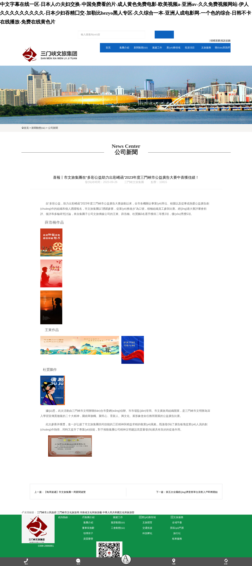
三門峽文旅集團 (134, 182)
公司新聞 (53, 128)
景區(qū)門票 (165, 528)
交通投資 (139, 528)
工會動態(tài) (113, 528)
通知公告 (135, 57)
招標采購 (215, 40)
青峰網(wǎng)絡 (84, 550)
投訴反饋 (226, 40)
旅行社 (165, 533)
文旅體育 (170, 57)
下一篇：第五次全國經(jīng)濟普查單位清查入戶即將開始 (187, 492)
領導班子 (87, 533)
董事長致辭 (87, 528)
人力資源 (222, 57)
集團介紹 (117, 57)
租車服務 (165, 538)
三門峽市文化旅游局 (68, 512)
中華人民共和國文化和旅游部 (118, 512)
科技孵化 (139, 533)
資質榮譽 (87, 538)
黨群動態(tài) (152, 57)
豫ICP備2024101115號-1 (116, 550)
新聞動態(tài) (38, 128)
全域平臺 (204, 57)
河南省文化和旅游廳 (91, 512)
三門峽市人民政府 (47, 512)
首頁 (26, 128)
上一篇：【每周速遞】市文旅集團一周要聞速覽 (60, 492)
